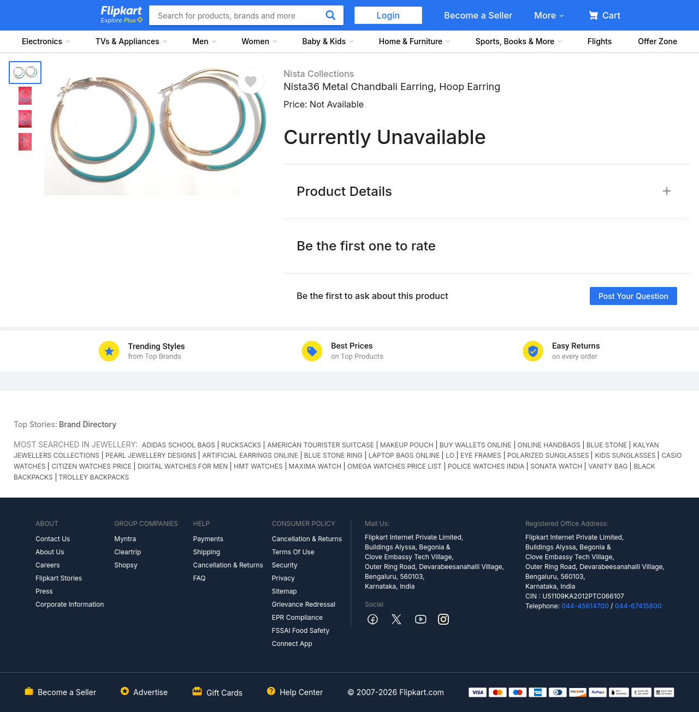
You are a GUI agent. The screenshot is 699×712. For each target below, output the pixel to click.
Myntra (125, 539)
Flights (600, 41)
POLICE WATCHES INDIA (486, 466)
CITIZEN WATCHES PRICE (91, 466)
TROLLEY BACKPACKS (94, 477)
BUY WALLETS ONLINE (476, 445)
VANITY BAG (607, 466)
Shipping (206, 552)
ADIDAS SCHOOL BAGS (178, 445)
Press (44, 591)
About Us (49, 552)
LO (450, 455)
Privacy (283, 578)
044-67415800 (638, 606)
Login (388, 15)
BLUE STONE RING (333, 455)
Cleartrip (127, 552)
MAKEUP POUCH (407, 445)
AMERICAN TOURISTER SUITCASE (320, 445)
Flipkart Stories (58, 578)
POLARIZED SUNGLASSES (548, 455)
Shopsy (125, 565)
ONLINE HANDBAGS (549, 445)
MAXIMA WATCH (315, 466)
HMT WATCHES (258, 466)
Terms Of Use (293, 552)
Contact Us (52, 539)
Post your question (633, 296)
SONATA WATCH (556, 466)
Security (285, 565)
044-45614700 (585, 606)
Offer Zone (657, 41)
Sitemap (284, 591)
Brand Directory (87, 424)
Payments (208, 539)
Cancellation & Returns (228, 565)
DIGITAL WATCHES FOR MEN (183, 466)
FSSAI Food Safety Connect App (301, 637)
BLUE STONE (607, 445)
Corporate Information (69, 604)
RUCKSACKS (241, 445)
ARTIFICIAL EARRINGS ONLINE (250, 455)
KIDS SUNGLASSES (625, 455)
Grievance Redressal (304, 604)
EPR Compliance (297, 617)
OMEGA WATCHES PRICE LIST (394, 466)
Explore (122, 20)
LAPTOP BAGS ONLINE (404, 455)
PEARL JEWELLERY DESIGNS (150, 455)
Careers (47, 565)
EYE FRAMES (480, 455)
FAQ (199, 578)
